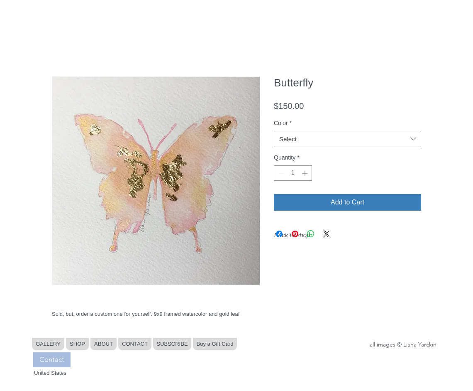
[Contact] (52, 359)
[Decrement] (280, 173)
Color (283, 123)
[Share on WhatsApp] (311, 234)
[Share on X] (327, 234)
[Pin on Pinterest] (295, 234)
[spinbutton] (292, 173)
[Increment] (305, 173)
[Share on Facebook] (279, 234)
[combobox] (347, 139)
